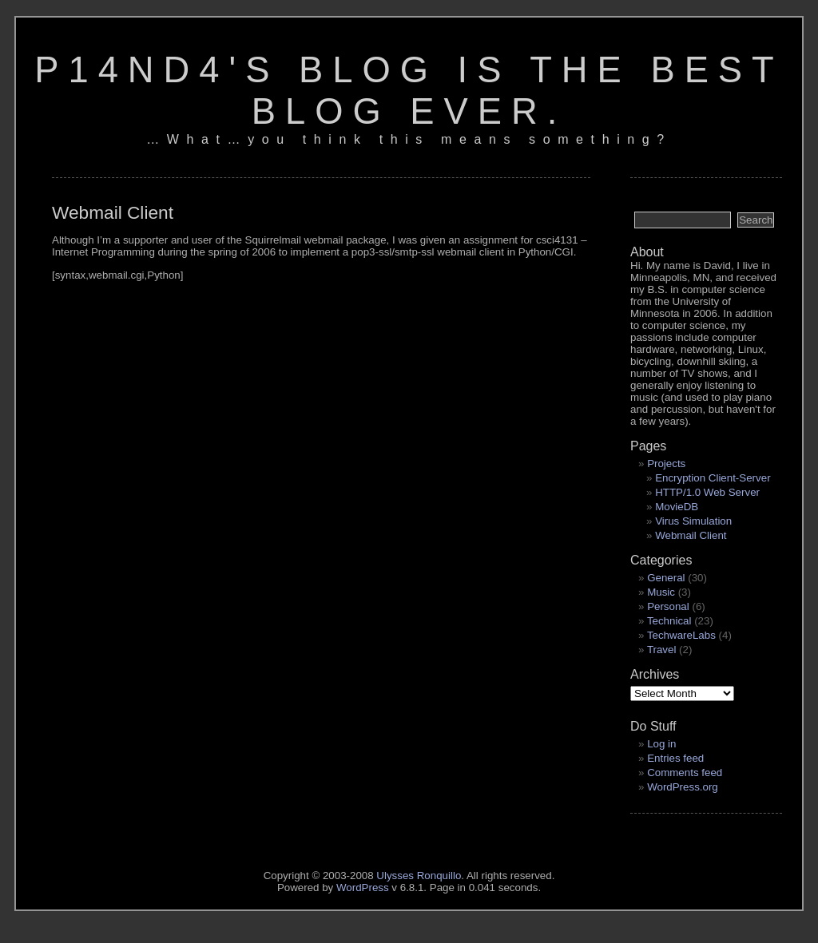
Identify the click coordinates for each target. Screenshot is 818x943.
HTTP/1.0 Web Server (707, 492)
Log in (661, 744)
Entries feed (675, 758)
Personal (668, 606)
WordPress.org (682, 787)
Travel (662, 650)
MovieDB (676, 507)
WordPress (362, 887)
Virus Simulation (693, 521)
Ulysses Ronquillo (418, 876)
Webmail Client (690, 535)
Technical (669, 621)
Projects (666, 464)
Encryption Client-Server (712, 478)
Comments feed (684, 773)
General (666, 578)
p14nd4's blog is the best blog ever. (409, 91)
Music (661, 592)
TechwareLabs (681, 635)
